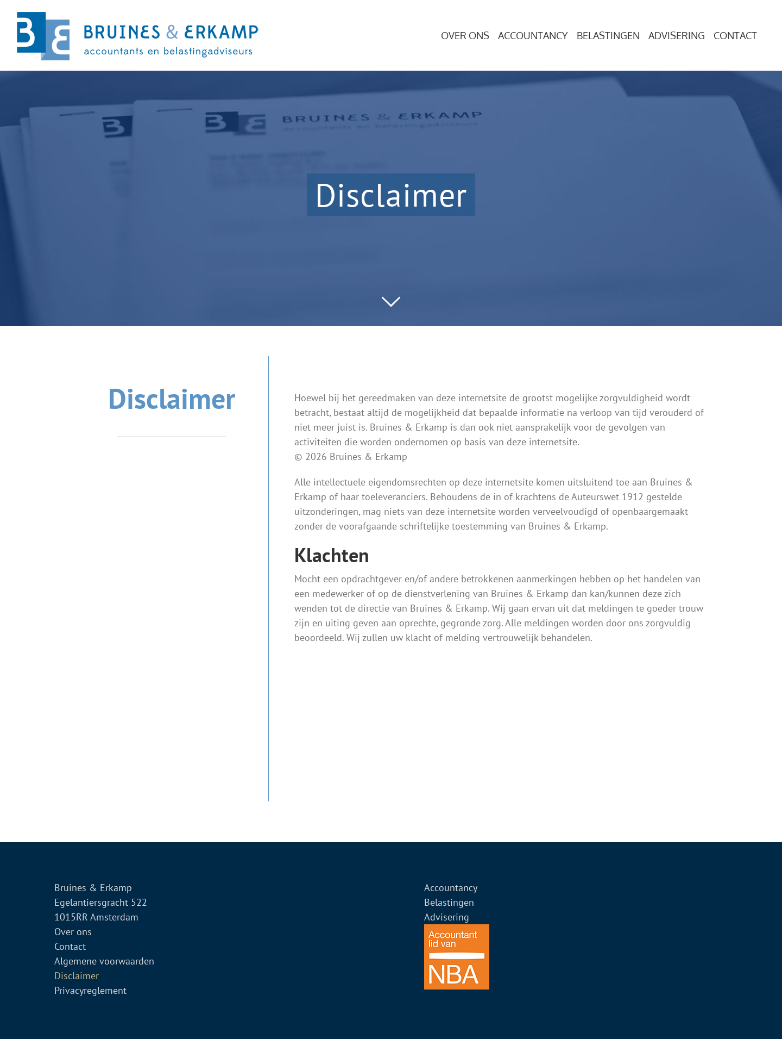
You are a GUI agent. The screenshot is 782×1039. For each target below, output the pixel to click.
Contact (70, 946)
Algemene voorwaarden (104, 961)
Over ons (73, 931)
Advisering (446, 917)
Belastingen (449, 902)
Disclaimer (76, 975)
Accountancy (450, 887)
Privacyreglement (90, 990)
